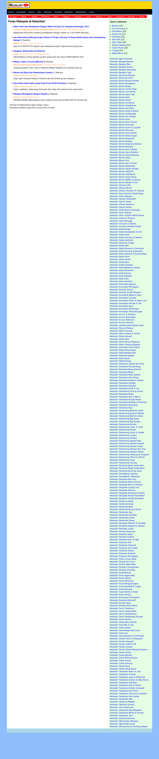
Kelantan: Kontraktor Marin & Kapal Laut (128, 300)
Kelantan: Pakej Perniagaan (122, 355)
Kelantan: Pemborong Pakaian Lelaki (126, 446)
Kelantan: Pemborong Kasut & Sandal (127, 432)
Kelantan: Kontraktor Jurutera (123, 297)
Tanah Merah (118, 47)
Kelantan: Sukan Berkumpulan (123, 657)
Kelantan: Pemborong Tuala (122, 460)
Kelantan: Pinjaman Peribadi (122, 553)
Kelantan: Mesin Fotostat (121, 330)
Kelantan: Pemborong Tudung (123, 462)
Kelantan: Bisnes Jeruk (120, 119)
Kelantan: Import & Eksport (122, 218)
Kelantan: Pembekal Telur (121, 407)
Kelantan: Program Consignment (124, 567)
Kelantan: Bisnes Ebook (120, 100)
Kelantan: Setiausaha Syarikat (123, 622)
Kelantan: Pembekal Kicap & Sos (124, 388)
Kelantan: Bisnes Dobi (120, 97)
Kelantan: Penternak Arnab (122, 504)
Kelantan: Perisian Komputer (122, 531)
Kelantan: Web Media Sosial (122, 723)
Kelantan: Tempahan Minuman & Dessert (128, 693)
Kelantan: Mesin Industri (121, 336)
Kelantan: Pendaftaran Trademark (125, 476)
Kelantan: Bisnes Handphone (123, 105)
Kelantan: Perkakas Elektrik (122, 536)
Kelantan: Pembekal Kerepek (123, 383)
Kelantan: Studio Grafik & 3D (123, 644)
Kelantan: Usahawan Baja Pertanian (126, 710)
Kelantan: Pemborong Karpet (123, 429)
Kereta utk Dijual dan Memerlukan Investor (33, 72)
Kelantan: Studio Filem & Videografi (126, 638)
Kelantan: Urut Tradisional (121, 707)
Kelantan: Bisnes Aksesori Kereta (124, 80)
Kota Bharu (117, 31)
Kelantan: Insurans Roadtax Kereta (125, 226)
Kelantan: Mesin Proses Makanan (125, 341)
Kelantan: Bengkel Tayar (121, 72)
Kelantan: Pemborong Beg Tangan (125, 421)
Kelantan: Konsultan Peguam (123, 284)
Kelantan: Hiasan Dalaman (122, 204)
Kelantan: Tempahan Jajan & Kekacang (127, 677)
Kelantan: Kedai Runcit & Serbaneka (126, 251)
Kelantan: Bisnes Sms (119, 160)
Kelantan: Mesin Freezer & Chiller (125, 333)
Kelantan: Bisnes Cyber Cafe (122, 94)
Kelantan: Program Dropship (122, 569)
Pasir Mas (116, 39)
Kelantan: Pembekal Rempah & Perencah (128, 402)
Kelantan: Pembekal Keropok (123, 385)
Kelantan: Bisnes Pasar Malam (123, 132)
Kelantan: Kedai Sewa (119, 256)
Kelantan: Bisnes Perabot (121, 141)
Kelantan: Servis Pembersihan (123, 613)
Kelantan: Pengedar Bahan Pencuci (125, 481)
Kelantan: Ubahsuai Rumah (122, 704)
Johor (88, 16)
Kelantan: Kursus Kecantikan (123, 317)
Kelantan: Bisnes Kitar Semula (123, 122)
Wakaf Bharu (117, 53)
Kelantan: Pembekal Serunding (124, 405)
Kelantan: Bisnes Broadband (122, 83)
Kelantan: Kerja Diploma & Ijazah (125, 267)
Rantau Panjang (119, 45)
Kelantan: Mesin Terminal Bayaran (125, 344)
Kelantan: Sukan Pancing (121, 663)
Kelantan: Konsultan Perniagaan (124, 286)
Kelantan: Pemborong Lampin (123, 435)
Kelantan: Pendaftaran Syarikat (123, 473)
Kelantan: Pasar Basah (120, 358)
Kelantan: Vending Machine (122, 718)
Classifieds (21, 12)
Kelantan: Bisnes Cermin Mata (123, 89)
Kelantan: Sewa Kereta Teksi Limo (125, 630)
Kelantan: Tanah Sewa (120, 666)
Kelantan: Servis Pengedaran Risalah (126, 616)
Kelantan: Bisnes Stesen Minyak (124, 168)
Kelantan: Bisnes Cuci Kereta (122, 91)
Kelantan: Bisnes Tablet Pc (121, 171)
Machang (116, 36)
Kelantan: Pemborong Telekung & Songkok (129, 454)
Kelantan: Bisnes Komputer (122, 124)
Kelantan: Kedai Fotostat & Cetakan (126, 237)
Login (91, 12)
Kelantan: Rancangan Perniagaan (125, 597)
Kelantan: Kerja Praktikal (121, 275)
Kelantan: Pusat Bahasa (120, 572)
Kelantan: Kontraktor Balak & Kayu (125, 295)
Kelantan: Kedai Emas (119, 234)
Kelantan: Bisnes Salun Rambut (124, 152)
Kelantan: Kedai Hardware (121, 240)
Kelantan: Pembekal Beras (121, 372)
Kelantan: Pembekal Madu (122, 394)
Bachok (115, 25)
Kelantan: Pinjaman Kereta (122, 550)
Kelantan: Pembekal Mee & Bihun (125, 396)
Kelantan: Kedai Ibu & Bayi (122, 242)
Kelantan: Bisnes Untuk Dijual (123, 176)
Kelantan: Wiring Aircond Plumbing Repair (129, 726)
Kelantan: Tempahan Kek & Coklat (125, 685)
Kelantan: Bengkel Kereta (121, 67)
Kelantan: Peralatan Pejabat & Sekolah (127, 525)
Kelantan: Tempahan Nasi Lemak (124, 696)
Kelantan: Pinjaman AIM (120, 542)
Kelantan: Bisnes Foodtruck (122, 102)
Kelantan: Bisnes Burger (120, 86)
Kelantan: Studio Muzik (120, 652)
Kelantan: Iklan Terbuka (120, 212)
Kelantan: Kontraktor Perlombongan (126, 311)
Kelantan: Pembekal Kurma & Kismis (126, 391)
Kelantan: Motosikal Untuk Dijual (125, 347)
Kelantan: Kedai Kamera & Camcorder (127, 248)
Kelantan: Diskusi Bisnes (121, 187)
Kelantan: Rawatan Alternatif (123, 600)
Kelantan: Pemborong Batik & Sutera (126, 416)
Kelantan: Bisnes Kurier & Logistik (125, 127)
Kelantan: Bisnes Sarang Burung (124, 155)
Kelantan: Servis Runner (121, 619)
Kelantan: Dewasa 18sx (120, 185)
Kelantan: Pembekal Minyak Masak (125, 399)
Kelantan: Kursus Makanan (122, 319)
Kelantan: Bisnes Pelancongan (123, 135)
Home (11, 12)
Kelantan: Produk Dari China (122, 561)
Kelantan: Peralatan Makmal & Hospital (128, 523)
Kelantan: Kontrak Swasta (121, 289)
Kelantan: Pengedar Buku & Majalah (126, 484)
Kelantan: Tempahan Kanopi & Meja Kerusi (129, 679)
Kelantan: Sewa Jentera (120, 627)
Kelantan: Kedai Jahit (119, 245)
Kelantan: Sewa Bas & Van (122, 624)
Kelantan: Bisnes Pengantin (122, 138)
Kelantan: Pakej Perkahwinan (123, 352)
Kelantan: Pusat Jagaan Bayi (122, 575)
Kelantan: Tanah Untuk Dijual (123, 668)
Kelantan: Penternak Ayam (121, 506)
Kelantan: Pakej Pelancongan (123, 350)
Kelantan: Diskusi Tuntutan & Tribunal (127, 190)
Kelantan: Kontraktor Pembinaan (124, 308)
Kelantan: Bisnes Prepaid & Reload (125, 143)
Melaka (78, 16)
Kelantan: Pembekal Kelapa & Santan (127, 380)
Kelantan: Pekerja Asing (120, 361)
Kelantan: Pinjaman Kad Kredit (123, 548)
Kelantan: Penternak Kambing (123, 514)
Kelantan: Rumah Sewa (120, 602)
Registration (81, 12)
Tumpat (115, 50)
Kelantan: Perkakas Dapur (121, 534)
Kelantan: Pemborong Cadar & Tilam (126, 427)
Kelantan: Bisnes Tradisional (122, 174)
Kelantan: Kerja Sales (119, 278)
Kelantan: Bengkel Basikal (121, 61)
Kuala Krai (116, 34)
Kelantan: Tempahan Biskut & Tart (125, 671)
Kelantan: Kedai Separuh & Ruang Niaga (128, 253)
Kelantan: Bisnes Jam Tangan (123, 116)
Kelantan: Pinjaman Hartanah (123, 545)
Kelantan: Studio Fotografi (122, 641)
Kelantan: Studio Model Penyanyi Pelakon (129, 649)
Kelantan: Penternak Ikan (121, 512)
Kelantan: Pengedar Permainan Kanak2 (127, 493)
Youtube (58, 12)
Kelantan (120, 16)
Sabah (141, 16)
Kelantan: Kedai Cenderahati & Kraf (126, 231)
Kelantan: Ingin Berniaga (121, 220)
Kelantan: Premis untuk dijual (123, 558)
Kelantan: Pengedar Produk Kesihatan (127, 498)
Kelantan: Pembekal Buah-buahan (125, 374)
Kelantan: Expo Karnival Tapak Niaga (126, 193)
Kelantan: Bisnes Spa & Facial (123, 163)
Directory (48, 12)
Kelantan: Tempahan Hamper (123, 674)
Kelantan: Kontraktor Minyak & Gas (126, 303)
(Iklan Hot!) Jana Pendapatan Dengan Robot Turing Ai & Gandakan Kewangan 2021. (51, 26)
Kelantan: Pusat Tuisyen (120, 594)
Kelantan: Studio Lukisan (121, 646)
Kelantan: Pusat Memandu (122, 580)
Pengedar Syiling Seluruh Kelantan (29, 51)
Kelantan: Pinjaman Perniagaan (124, 556)
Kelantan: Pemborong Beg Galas (124, 418)
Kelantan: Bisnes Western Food (124, 182)
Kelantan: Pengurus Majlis (121, 501)
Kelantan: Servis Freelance (122, 608)
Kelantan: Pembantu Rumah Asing (125, 366)
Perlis (24, 16)
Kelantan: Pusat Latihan (120, 578)
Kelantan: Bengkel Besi (120, 64)
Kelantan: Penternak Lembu (122, 517)
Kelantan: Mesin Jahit (119, 339)
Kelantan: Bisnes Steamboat (122, 166)
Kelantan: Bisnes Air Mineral (122, 75)
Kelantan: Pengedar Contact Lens (124, 487)
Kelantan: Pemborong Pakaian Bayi (125, 440)
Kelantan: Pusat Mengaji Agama (124, 583)
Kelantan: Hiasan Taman (121, 207)
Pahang (99, 16)
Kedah (35, 16)
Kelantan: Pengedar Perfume (122, 490)
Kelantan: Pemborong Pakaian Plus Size (128, 449)
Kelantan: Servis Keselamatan (123, 611)
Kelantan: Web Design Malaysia (124, 721)
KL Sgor (13, 16)
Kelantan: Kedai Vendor (120, 259)
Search (32, 12)
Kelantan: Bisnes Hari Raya (122, 108)
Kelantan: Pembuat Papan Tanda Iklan (127, 465)
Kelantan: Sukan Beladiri (121, 655)
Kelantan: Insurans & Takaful (123, 223)
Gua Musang (117, 28)
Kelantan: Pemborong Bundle (123, 424)
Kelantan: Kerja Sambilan (121, 281)
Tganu (110, 16)
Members (69, 12)
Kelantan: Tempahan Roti (121, 699)
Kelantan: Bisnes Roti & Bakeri (123, 149)
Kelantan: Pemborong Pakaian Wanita (127, 451)
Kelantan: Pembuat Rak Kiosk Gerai (126, 470)
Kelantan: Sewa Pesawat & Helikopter (127, 635)
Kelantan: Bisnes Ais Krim (121, 78)
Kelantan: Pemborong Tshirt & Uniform (127, 457)
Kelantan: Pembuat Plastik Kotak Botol (127, 468)
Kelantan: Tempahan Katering (123, 682)
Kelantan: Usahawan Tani (121, 715)
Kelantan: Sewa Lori (119, 633)
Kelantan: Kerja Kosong (120, 273)
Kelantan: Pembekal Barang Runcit (125, 369)
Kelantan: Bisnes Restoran (121, 146)
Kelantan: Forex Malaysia (121, 196)
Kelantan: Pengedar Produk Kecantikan (127, 495)
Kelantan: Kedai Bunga (120, 229)
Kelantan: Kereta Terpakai (121, 264)
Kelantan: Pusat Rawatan (121, 589)
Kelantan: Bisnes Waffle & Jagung (125, 179)
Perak (55, 16)
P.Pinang (45, 16)
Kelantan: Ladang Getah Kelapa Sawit (127, 325)
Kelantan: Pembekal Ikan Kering (124, 377)
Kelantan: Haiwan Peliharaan (123, 198)
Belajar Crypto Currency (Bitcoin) (28, 61)
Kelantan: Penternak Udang (122, 520)
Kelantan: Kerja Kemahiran (122, 270)
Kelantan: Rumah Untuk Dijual (123, 605)
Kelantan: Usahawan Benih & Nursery (127, 712)
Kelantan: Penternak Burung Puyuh (125, 509)
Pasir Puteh (117, 42)
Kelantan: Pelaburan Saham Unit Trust (127, 363)
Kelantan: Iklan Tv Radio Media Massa (127, 215)
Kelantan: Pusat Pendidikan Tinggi (125, 586)
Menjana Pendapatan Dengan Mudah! (30, 93)
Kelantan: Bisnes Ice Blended (123, 113)
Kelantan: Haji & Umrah (120, 201)
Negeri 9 (67, 16)
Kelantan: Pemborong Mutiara (123, 438)
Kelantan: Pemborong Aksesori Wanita (127, 413)
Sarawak (131, 16)
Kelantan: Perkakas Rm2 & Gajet (124, 539)
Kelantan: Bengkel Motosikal (123, 69)
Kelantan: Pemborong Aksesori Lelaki (126, 410)
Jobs (39, 12)
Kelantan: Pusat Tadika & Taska (124, 591)
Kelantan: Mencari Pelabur (122, 328)
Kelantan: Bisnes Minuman (122, 130)
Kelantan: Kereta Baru (119, 262)
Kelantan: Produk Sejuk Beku (123, 564)
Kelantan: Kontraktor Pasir (121, 306)
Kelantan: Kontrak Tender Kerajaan (125, 292)
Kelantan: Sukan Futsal (120, 660)
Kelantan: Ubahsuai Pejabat (122, 701)
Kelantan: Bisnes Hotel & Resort (124, 111)
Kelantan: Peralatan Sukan (122, 528)
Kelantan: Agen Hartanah (121, 58)
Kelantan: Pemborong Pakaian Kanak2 (127, 443)
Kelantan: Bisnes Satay (120, 157)
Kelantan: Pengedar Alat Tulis (123, 479)
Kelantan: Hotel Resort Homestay (125, 210)
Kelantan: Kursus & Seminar (122, 314)
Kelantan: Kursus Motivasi (121, 322)
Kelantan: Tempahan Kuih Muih (124, 690)
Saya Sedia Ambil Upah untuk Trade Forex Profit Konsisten (39, 83)
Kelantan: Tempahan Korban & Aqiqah (127, 688)
